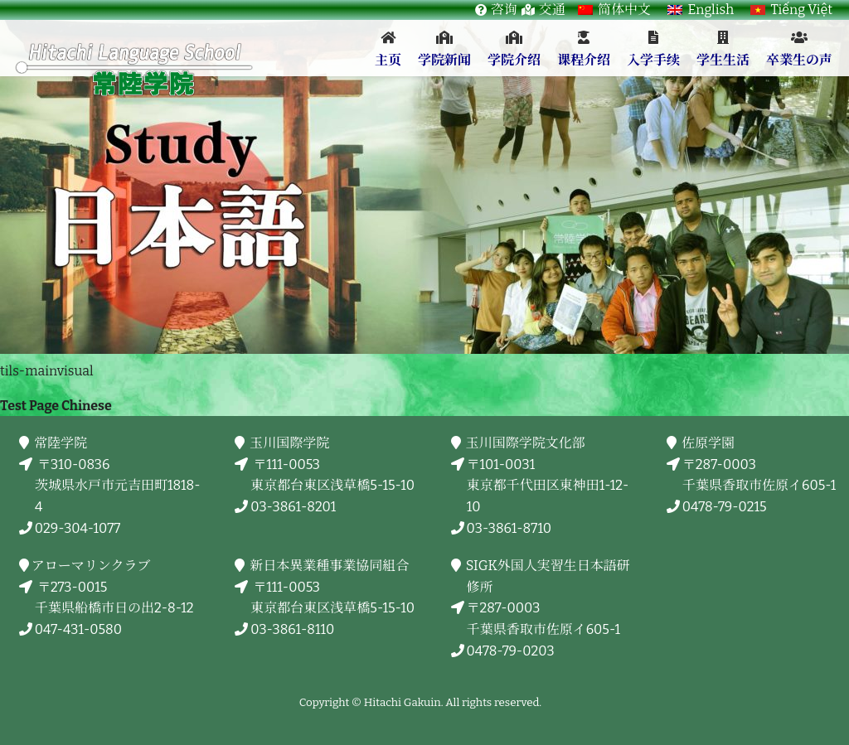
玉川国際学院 (289, 443)
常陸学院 (61, 443)
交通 (552, 9)
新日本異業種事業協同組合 (329, 565)
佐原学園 (708, 443)
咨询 (504, 9)
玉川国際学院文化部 (526, 443)
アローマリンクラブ (93, 565)
